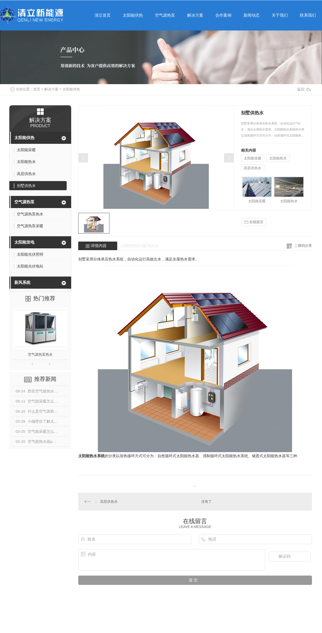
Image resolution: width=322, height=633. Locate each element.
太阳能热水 (278, 158)
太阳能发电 (24, 242)
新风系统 (22, 282)
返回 (304, 89)
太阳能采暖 (252, 158)
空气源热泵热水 (40, 354)
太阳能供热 (71, 89)
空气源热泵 (24, 202)
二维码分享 (303, 246)
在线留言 (253, 222)
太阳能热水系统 (91, 456)
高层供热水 (252, 168)
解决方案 (51, 89)
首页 (36, 89)
